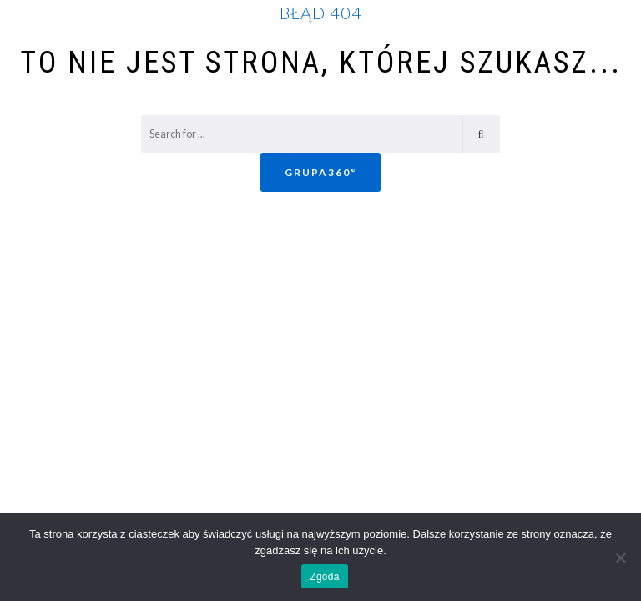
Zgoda (324, 577)
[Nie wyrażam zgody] (620, 557)
